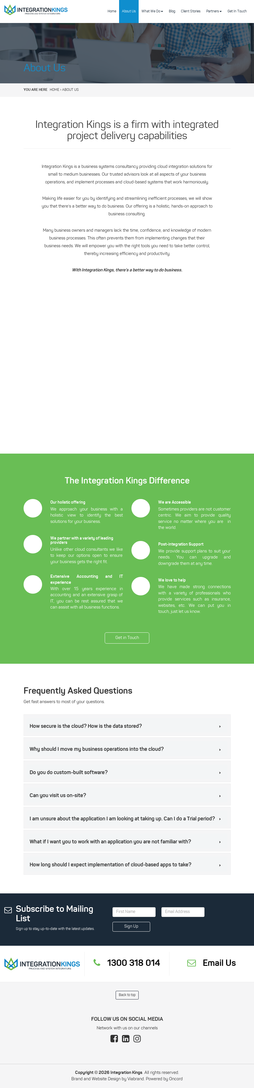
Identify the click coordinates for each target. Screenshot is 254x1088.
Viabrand (135, 1079)
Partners (214, 11)
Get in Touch (127, 635)
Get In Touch (237, 11)
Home (112, 11)
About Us (129, 11)
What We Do (152, 11)
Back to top (127, 995)
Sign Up (131, 926)
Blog (172, 11)
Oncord (176, 1079)
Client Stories (190, 11)
